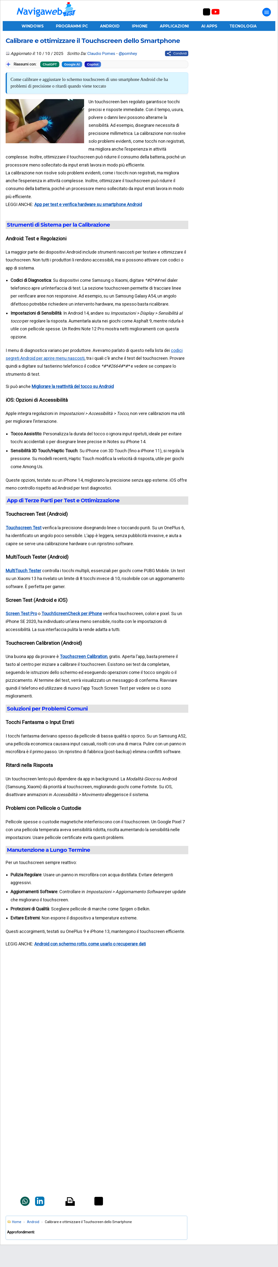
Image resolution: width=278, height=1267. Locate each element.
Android (110, 26)
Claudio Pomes (101, 53)
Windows (33, 26)
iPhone (140, 26)
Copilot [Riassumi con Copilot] (93, 64)
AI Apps (209, 26)
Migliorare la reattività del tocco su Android (73, 386)
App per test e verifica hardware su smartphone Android (88, 204)
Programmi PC (72, 26)
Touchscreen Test (23, 527)
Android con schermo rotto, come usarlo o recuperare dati (90, 943)
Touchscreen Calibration (83, 656)
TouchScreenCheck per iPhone (71, 613)
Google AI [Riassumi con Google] (72, 64)
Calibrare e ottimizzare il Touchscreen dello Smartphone (93, 40)
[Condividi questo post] (176, 53)
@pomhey (128, 53)
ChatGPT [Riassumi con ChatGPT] (50, 64)
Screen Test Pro (21, 613)
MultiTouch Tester (23, 570)
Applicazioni (174, 26)
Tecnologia (243, 26)
